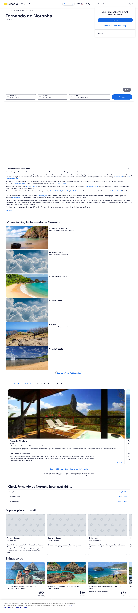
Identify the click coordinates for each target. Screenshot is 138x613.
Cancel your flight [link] (110, 577)
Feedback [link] (7, 598)
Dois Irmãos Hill (54, 97)
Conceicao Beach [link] (75, 510)
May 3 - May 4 (124, 287)
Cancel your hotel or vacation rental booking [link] (117, 574)
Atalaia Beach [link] (74, 522)
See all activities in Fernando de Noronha (84, 449)
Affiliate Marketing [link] (9, 594)
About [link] (6, 570)
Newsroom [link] (7, 584)
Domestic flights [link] (42, 584)
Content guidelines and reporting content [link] (83, 594)
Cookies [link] (73, 574)
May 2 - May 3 (124, 282)
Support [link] (107, 570)
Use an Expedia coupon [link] (111, 584)
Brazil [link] (16, 10)
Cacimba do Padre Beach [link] (16, 514)
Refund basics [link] (109, 581)
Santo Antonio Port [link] (76, 518)
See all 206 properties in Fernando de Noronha (85, 262)
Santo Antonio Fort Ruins (106, 83)
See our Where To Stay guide (85, 198)
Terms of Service (21, 607)
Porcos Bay (97, 96)
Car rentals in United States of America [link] (49, 587)
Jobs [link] (5, 574)
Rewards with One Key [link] (44, 594)
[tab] (53, 208)
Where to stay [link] (13, 93)
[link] (115, 33)
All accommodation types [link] (45, 591)
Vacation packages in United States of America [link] (51, 581)
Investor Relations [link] (9, 587)
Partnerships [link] (8, 581)
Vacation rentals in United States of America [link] (50, 577)
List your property (97, 4)
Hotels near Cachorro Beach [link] (79, 478)
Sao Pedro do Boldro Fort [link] (16, 522)
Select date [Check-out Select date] (45, 68)
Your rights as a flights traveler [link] (113, 591)
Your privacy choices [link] (77, 591)
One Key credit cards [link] (44, 598)
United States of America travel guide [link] (49, 570)
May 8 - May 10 (123, 291)
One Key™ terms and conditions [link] (80, 581)
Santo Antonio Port (63, 91)
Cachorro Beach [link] (75, 506)
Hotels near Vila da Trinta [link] (19, 478)
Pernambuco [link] (23, 10)
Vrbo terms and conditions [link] (79, 584)
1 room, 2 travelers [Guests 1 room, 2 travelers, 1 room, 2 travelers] (81, 68)
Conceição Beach (87, 96)
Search (123, 67)
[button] (69, 460)
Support (110, 4)
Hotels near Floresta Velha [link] (19, 474)
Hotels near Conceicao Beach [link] (20, 482)
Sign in (131, 4)
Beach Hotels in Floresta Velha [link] (80, 474)
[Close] (134, 606)
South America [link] (8, 10)
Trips (118, 4)
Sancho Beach (106, 96)
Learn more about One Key (115, 26)
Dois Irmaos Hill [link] (13, 510)
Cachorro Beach (120, 88)
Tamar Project (74, 100)
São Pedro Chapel (123, 91)
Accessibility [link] (74, 587)
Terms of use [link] (74, 577)
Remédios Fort (90, 83)
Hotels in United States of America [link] (48, 574)
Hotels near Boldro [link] (76, 482)
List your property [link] (9, 577)
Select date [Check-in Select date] (13, 68)
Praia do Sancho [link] (13, 506)
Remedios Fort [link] (74, 514)
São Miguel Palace (79, 88)
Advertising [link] (7, 591)
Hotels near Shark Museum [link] (20, 486)
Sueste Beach (77, 102)
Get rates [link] (64, 254)
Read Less (40, 117)
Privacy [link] (73, 570)
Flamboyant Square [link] (14, 518)
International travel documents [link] (113, 587)
